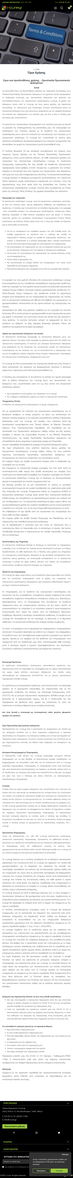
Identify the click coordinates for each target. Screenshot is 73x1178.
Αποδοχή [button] (59, 1171)
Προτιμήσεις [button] (41, 1171)
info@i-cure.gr (10, 1120)
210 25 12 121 (10, 1116)
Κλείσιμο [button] (65, 1154)
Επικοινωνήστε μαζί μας (15, 1126)
